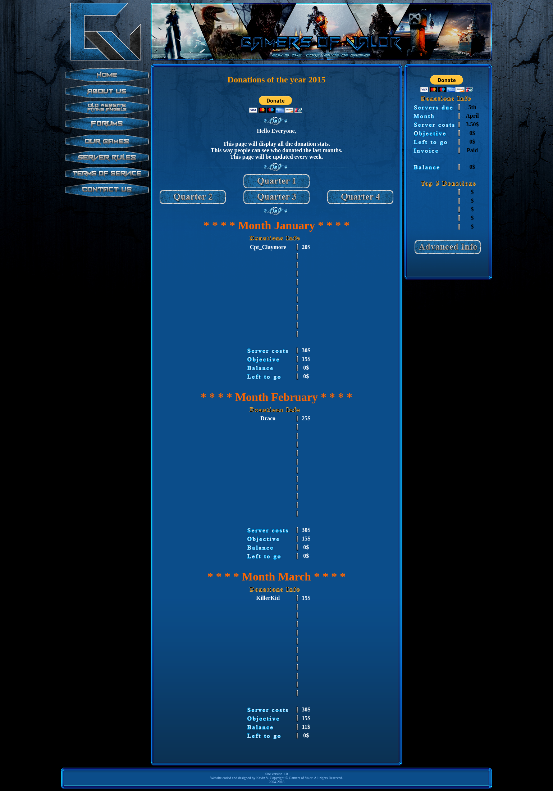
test (106, 154)
